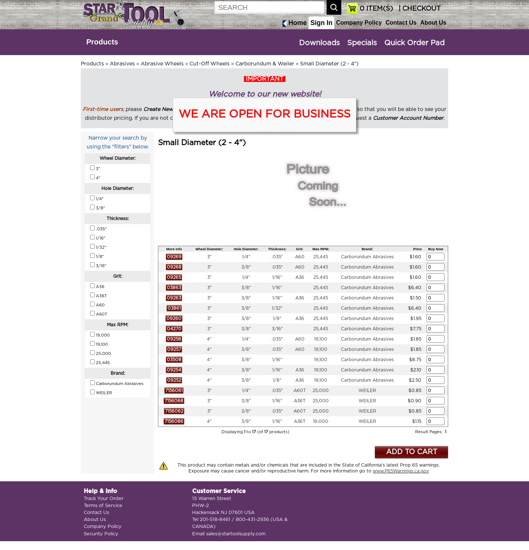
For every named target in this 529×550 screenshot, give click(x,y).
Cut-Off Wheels (210, 63)
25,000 (321, 390)
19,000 (320, 421)
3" (209, 257)
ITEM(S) (376, 9)
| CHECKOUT (419, 9)
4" (209, 339)
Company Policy (359, 22)
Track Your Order (103, 498)
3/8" (246, 267)
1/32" (277, 308)
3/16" (277, 329)
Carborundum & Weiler (264, 63)
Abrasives (122, 63)
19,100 (320, 339)
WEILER (367, 390)
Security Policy (101, 534)
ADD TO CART (411, 452)
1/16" (277, 277)
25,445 (320, 257)
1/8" (277, 318)
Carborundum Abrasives (367, 257)
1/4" (246, 257)
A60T (300, 390)
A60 (300, 257)
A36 (299, 277)
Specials (362, 43)
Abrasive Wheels (162, 63)
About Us (433, 22)
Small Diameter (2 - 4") (329, 63)
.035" (277, 257)
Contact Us (400, 22)
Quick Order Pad (414, 43)
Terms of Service (103, 505)
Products (102, 42)
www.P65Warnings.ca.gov (401, 471)
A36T (300, 401)
